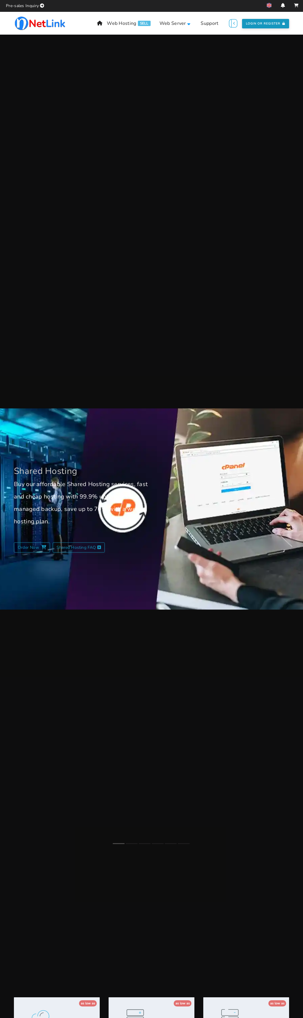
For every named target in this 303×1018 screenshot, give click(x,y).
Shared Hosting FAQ (79, 547)
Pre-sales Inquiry (22, 6)
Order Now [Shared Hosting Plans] (32, 547)
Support (209, 23)
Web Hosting (121, 23)
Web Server (175, 23)
